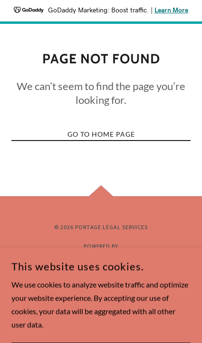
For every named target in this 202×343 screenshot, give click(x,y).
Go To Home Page (101, 134)
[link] (101, 257)
